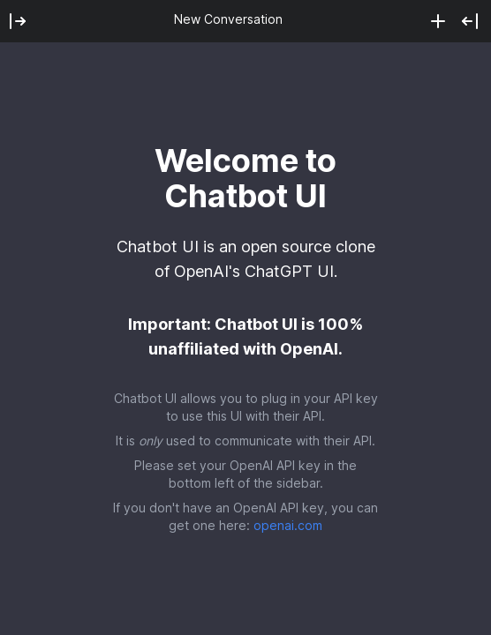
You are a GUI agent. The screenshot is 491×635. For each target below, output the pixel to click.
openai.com (287, 525)
